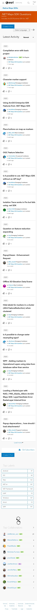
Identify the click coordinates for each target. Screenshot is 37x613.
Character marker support (14, 79)
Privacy (6, 609)
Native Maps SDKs (10, 8)
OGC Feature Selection (13, 152)
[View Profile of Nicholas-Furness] (13, 552)
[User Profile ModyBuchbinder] (4, 58)
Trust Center (14, 609)
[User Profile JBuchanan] (4, 342)
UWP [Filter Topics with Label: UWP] (4, 493)
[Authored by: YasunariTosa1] (12, 403)
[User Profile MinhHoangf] (4, 84)
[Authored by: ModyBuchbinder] (13, 57)
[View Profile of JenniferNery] (12, 570)
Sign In (34, 3)
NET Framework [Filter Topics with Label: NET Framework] (8, 489)
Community (19, 3)
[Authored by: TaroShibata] (12, 109)
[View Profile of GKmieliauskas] (12, 576)
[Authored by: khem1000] (12, 209)
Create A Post (8, 26)
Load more (18, 443)
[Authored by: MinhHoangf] (12, 83)
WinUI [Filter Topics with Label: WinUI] (5, 502)
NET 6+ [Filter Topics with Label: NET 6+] (5, 484)
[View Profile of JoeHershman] (12, 564)
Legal (22, 609)
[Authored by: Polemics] (11, 285)
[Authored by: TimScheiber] (12, 156)
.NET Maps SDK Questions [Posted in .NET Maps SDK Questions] (15, 62)
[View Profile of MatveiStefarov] (12, 540)
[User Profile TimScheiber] (4, 157)
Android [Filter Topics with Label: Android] (5, 471)
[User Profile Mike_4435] (4, 133)
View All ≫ (18, 527)
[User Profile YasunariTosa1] (4, 404)
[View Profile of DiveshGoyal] (11, 588)
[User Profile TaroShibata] (4, 110)
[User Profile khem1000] (4, 210)
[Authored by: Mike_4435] (12, 132)
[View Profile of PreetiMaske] (11, 546)
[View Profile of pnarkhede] (11, 558)
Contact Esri (29, 609)
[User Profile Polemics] (4, 286)
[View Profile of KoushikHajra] (12, 582)
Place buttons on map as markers (18, 129)
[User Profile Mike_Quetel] (4, 262)
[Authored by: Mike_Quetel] (12, 262)
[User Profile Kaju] (4, 236)
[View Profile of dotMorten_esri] (12, 534)
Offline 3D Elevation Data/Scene (17, 281)
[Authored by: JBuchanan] (12, 341)
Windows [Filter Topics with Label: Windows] (6, 498)
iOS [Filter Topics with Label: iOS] (4, 475)
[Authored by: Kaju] (10, 235)
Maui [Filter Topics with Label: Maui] (4, 480)
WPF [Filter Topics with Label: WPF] (4, 507)
